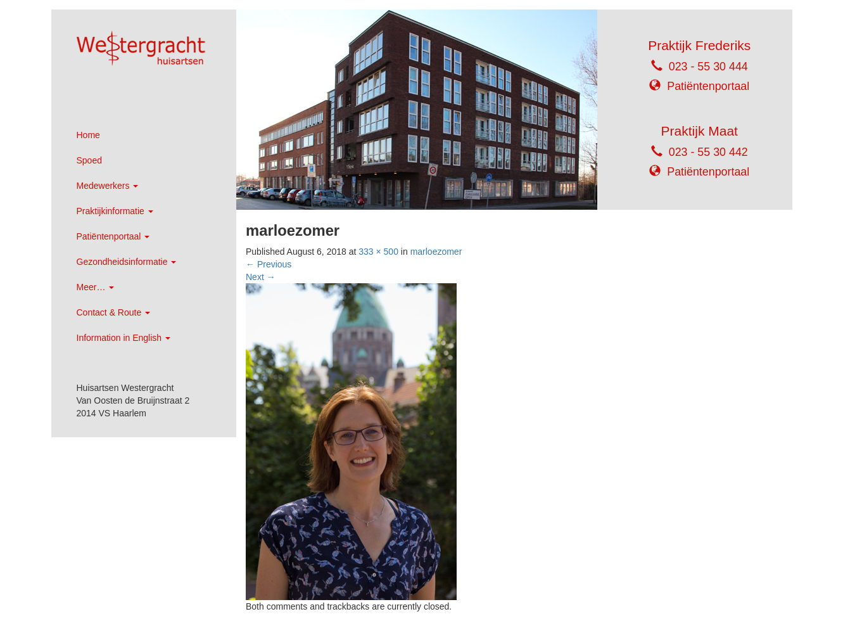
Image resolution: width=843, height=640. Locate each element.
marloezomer (436, 251)
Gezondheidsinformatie (127, 262)
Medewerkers (108, 186)
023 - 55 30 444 (708, 66)
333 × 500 (378, 251)
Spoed (89, 160)
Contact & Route (114, 312)
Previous (268, 264)
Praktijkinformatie (115, 211)
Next (261, 277)
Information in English (124, 338)
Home (88, 135)
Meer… (96, 287)
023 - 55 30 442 (708, 152)
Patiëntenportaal (113, 236)
